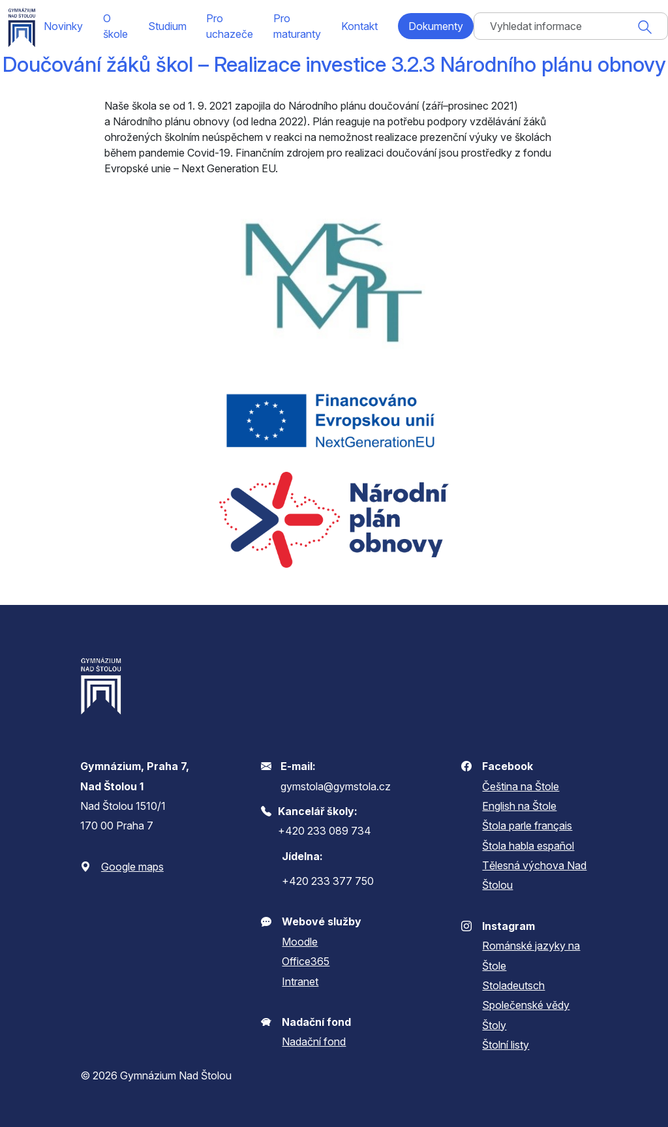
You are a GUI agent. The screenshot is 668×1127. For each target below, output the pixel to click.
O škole (115, 26)
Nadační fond (314, 1041)
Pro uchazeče (229, 26)
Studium (167, 26)
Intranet (300, 981)
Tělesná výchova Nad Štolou (534, 875)
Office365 (305, 961)
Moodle (300, 941)
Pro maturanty (297, 26)
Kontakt (359, 26)
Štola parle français (527, 825)
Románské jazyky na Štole (531, 955)
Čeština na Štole (520, 786)
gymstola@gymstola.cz (336, 786)
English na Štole (519, 805)
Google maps (132, 866)
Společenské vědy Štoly (525, 1014)
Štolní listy (505, 1044)
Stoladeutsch (513, 985)
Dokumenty (435, 26)
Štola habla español (528, 845)
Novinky (63, 26)
